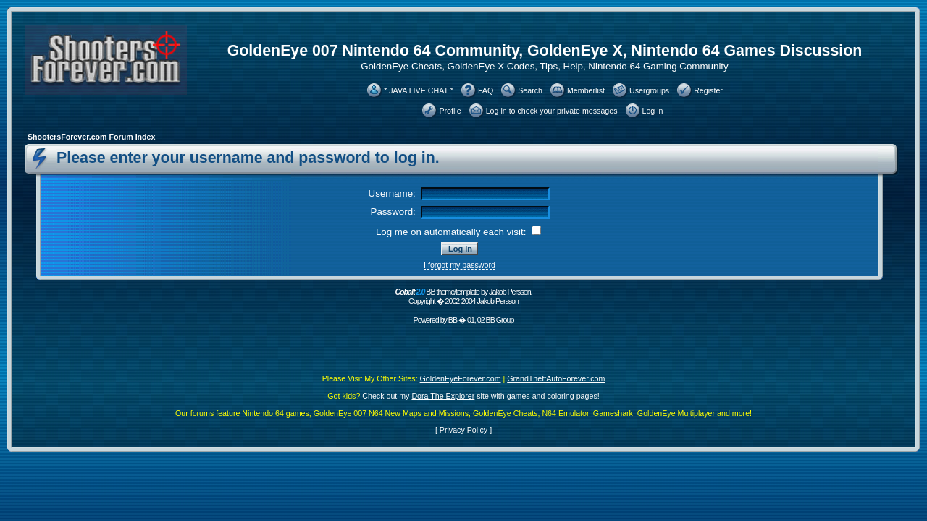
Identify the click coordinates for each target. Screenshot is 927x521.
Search (530, 90)
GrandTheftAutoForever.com (556, 378)
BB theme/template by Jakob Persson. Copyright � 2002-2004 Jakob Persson (463, 296)
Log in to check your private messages (552, 110)
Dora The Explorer (442, 395)
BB (452, 319)
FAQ (485, 90)
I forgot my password (459, 264)
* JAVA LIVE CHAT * (418, 90)
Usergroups (649, 90)
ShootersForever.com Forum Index (91, 136)
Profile (450, 110)
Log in (652, 110)
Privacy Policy (463, 429)
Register (708, 90)
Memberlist (586, 90)
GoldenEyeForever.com (460, 378)
